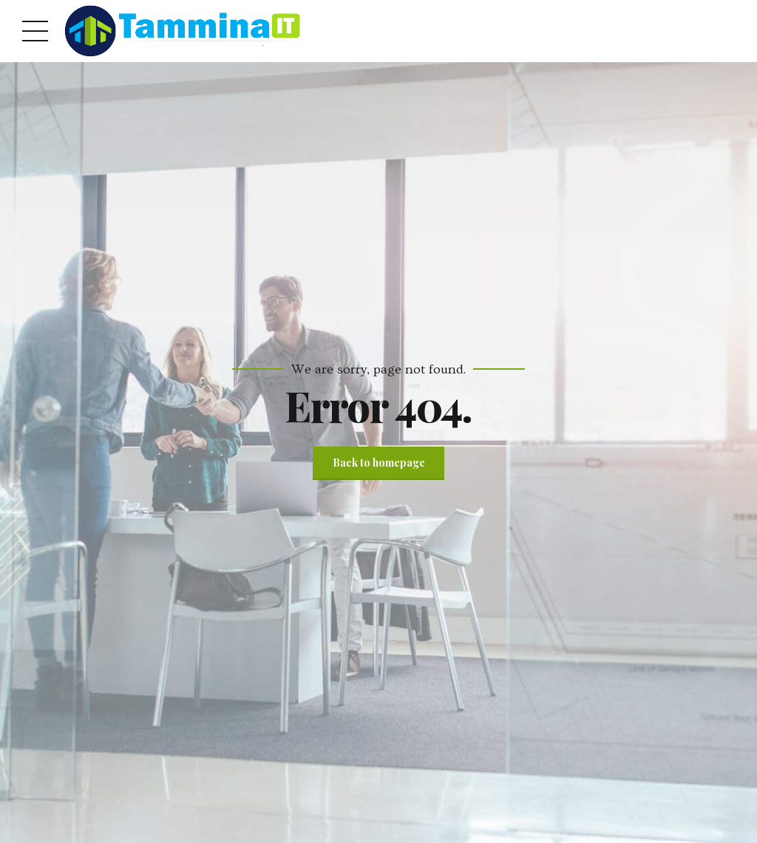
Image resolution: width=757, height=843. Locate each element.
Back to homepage (379, 463)
